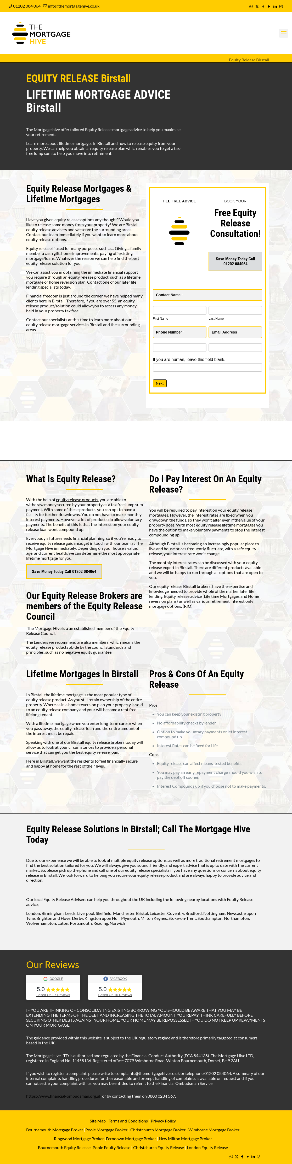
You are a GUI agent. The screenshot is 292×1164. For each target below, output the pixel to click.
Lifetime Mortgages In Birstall (82, 674)
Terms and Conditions (128, 1120)
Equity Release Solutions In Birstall (92, 829)
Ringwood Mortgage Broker (79, 1138)
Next (160, 383)
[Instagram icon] (281, 6)
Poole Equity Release (111, 1147)
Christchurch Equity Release (158, 1147)
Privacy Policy (163, 1120)
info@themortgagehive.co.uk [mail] (73, 5)
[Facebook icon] (263, 6)
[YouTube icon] (269, 6)
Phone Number (170, 332)
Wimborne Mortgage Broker (213, 1129)
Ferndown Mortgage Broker (131, 1138)
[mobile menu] (283, 33)
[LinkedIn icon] (275, 6)
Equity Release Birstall (249, 59)
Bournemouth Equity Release (64, 1147)
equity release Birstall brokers (184, 586)
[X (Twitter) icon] (257, 6)
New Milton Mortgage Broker (185, 1138)
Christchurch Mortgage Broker (158, 1129)
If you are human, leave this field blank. (189, 359)
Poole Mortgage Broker (106, 1129)
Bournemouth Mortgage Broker (54, 1129)
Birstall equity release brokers (98, 742)
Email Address (225, 332)
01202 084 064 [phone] (27, 5)
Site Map (98, 1120)
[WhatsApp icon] (251, 6)
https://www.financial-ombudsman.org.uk (63, 1095)
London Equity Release (207, 1147)
